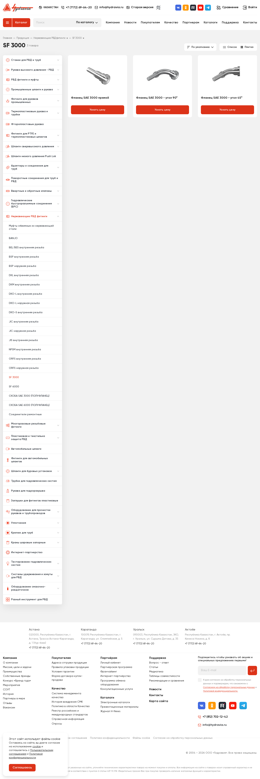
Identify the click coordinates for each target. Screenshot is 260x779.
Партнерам (191, 22)
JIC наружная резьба (22, 331)
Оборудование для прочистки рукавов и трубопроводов (28, 512)
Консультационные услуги (116, 689)
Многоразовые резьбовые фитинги (26, 425)
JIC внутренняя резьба (23, 321)
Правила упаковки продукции (70, 667)
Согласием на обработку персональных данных (229, 687)
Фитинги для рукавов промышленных (22, 100)
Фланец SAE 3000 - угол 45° (221, 97)
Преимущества (12, 671)
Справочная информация (68, 719)
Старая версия (139, 7)
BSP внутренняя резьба (24, 257)
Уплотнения (16, 523)
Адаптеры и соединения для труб (27, 167)
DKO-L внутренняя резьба (25, 294)
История (8, 694)
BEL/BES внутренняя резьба (26, 247)
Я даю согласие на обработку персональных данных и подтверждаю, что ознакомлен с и (230, 685)
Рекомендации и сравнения (166, 680)
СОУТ (6, 689)
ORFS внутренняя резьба (25, 359)
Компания (113, 22)
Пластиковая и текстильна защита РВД (25, 438)
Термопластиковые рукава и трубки (27, 113)
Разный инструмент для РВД (27, 599)
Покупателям (150, 22)
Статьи (153, 667)
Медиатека (156, 671)
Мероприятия (11, 685)
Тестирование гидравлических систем (28, 563)
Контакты (250, 22)
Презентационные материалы (119, 707)
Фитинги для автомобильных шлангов (27, 460)
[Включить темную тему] (158, 8)
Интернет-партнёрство (115, 676)
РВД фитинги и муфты (22, 80)
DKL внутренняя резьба (24, 275)
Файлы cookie (141, 738)
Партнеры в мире (14, 698)
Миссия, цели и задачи (17, 667)
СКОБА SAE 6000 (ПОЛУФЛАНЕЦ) (29, 405)
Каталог (21, 22)
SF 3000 (14, 377)
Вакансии (9, 707)
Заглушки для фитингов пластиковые (32, 501)
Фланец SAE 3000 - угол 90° (157, 97)
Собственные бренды (16, 676)
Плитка (247, 47)
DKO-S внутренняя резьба (25, 312)
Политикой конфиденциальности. (220, 691)
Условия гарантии (63, 671)
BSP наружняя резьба (22, 266)
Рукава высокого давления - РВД (30, 70)
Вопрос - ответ (159, 662)
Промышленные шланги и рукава (29, 89)
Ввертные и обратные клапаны (29, 191)
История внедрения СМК (67, 702)
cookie (36, 746)
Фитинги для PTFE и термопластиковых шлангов (26, 135)
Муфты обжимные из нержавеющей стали (31, 227)
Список (230, 47)
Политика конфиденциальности (110, 738)
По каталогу (85, 22)
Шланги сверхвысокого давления (30, 146)
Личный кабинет (110, 662)
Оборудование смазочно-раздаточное (25, 588)
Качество (171, 22)
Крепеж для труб (19, 533)
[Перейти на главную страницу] (18, 7)
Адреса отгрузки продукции (69, 662)
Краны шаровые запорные (26, 542)
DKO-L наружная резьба (24, 303)
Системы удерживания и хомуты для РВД (29, 576)
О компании (10, 662)
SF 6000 (14, 386)
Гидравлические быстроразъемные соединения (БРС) (29, 203)
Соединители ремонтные (25, 414)
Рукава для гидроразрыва (25, 491)
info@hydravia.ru (212, 725)
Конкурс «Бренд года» (17, 680)
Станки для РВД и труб (23, 60)
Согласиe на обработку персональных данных (183, 738)
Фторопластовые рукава (25, 124)
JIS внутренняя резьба (23, 340)
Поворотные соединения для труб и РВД (32, 180)
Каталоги (210, 22)
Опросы (57, 723)
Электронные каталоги (115, 702)
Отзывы (7, 703)
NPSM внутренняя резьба (25, 349)
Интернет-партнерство (24, 552)
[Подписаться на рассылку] (252, 670)
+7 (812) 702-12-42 (215, 716)
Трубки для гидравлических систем (31, 481)
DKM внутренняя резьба (24, 284)
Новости (130, 22)
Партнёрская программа (116, 667)
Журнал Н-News (110, 711)
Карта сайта (158, 701)
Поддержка (230, 22)
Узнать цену (97, 109)
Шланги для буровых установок (29, 471)
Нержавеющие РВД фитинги (26, 216)
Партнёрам (108, 658)
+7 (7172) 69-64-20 (79, 7)
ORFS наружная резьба (24, 368)
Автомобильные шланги (23, 449)
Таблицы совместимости (164, 676)
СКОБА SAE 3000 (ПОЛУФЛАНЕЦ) (29, 396)
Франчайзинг (108, 671)
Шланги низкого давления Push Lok (31, 156)
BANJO (13, 238)
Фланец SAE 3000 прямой (90, 97)
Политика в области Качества (71, 706)
